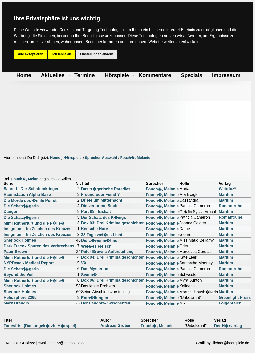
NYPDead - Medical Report (29, 263)
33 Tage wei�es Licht (101, 235)
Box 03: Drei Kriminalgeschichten (113, 223)
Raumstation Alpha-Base (27, 194)
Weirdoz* (227, 189)
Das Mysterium (95, 269)
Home (55, 158)
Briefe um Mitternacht (101, 200)
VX (83, 263)
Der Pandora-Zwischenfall (105, 303)
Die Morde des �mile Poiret (30, 200)
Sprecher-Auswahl (101, 158)
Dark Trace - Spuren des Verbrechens (39, 246)
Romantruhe (230, 206)
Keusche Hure (94, 229)
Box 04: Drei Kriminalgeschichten (113, 257)
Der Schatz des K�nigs (103, 217)
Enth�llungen (94, 298)
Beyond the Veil (18, 274)
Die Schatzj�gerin (21, 206)
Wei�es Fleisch (96, 246)
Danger (10, 211)
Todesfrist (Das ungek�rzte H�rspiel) (40, 326)
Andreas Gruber (115, 325)
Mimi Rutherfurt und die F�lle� (34, 223)
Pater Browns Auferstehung (107, 252)
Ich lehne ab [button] (61, 54)
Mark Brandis (16, 303)
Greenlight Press (235, 297)
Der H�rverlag (228, 326)
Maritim (226, 194)
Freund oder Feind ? (100, 194)
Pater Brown (15, 252)
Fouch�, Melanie (135, 158)
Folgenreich (230, 303)
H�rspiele (73, 158)
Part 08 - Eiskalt (96, 211)
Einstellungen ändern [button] (96, 54)
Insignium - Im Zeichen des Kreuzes (37, 229)
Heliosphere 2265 (20, 297)
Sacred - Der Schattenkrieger (31, 189)
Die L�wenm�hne (99, 240)
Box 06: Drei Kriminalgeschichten (113, 280)
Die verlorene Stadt (99, 206)
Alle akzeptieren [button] (30, 54)
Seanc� (89, 275)
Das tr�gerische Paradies (105, 189)
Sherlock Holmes (20, 240)
